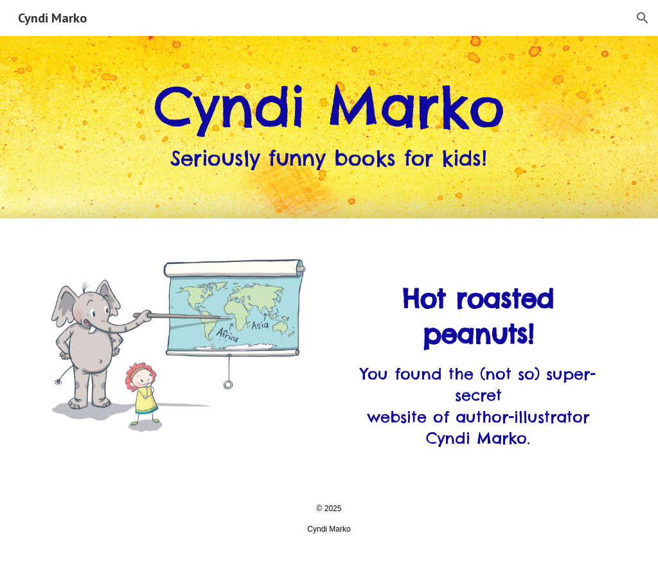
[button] (642, 18)
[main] (329, 127)
